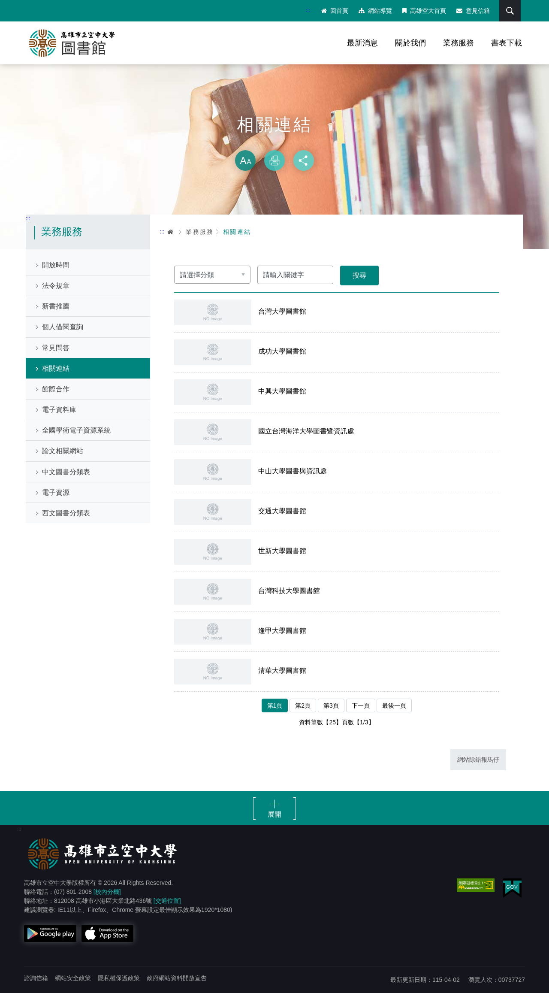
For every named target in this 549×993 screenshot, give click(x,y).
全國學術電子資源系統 (76, 430)
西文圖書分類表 (66, 513)
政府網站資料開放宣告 (177, 978)
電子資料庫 (59, 409)
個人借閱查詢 (62, 326)
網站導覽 (375, 10)
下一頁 (361, 705)
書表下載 (506, 43)
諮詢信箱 (36, 978)
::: (308, 10)
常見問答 (55, 347)
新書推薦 (55, 306)
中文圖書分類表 (66, 471)
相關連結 (55, 368)
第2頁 (303, 705)
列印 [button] (274, 160)
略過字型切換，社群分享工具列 (274, 141)
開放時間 (55, 265)
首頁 (170, 232)
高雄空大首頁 (424, 10)
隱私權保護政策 (119, 978)
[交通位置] (167, 900)
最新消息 (362, 43)
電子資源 (55, 492)
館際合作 (55, 389)
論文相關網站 (62, 450)
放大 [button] (245, 160)
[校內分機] (107, 891)
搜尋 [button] (510, 10)
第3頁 (331, 705)
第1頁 (275, 705)
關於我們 (410, 43)
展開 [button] (274, 814)
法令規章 (55, 285)
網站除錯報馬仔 (478, 759)
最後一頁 (394, 705)
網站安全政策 (73, 978)
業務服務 (458, 43)
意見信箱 (473, 10)
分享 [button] (303, 160)
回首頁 (334, 10)
